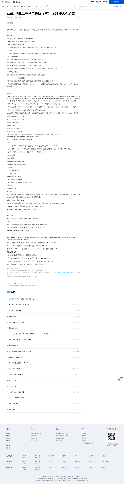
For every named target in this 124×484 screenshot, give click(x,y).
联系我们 (84, 438)
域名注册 (24, 456)
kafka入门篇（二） (14, 386)
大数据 (90, 467)
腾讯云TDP (59, 440)
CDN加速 (64, 461)
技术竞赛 (33, 440)
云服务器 (37, 456)
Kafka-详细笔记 (13, 403)
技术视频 (8, 440)
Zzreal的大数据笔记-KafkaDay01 (18, 363)
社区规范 (84, 433)
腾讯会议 (37, 461)
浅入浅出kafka (13, 328)
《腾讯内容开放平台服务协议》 (65, 272)
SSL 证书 (24, 463)
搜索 (105, 6)
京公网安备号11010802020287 (80, 480)
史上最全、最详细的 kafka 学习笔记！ (20, 304)
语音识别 (37, 463)
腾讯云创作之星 (60, 438)
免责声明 (84, 435)
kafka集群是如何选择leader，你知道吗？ (21, 351)
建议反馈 (98, 2)
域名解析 (104, 456)
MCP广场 (43, 6)
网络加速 (77, 456)
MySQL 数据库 (105, 461)
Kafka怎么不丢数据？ (15, 369)
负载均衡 (37, 467)
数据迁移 (37, 469)
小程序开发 (105, 467)
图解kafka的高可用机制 (16, 374)
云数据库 (91, 456)
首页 (3, 6)
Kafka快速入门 (13, 409)
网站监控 (24, 469)
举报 (78, 17)
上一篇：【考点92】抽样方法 (14, 283)
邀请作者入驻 (34, 435)
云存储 (23, 457)
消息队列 (64, 456)
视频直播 (37, 457)
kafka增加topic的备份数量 (16, 392)
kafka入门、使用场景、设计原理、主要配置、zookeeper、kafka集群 (29, 334)
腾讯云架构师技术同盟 (62, 435)
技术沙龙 (8, 438)
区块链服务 (51, 456)
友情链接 (84, 440)
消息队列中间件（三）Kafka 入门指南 (20, 339)
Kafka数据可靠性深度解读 (16, 322)
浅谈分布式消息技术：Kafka (17, 310)
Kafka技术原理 (13, 345)
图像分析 (91, 461)
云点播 (77, 467)
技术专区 (8, 448)
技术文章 (8, 433)
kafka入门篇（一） (14, 380)
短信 (50, 467)
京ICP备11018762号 (67, 480)
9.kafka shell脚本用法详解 (16, 398)
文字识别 (64, 467)
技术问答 (8, 435)
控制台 (105, 2)
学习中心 (8, 443)
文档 (92, 2)
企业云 (50, 461)
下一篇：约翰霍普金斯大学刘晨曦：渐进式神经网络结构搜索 (22, 285)
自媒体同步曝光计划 (36, 433)
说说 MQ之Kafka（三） (16, 357)
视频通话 (77, 461)
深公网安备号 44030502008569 (79, 478)
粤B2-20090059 (67, 478)
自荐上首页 (34, 438)
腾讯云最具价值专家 (61, 433)
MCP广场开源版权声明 (87, 443)
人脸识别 (24, 461)
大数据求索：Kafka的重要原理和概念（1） (22, 299)
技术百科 (8, 445)
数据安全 (24, 467)
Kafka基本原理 (13, 316)
